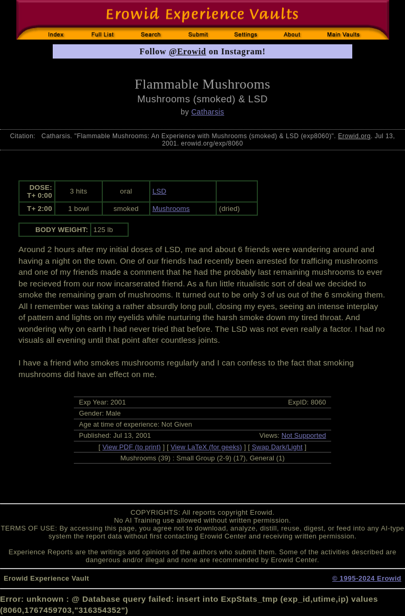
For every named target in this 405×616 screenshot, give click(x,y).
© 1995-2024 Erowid (366, 578)
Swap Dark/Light (277, 447)
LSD (159, 191)
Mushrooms (171, 209)
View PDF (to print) (131, 447)
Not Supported (304, 435)
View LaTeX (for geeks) (206, 447)
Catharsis (208, 112)
